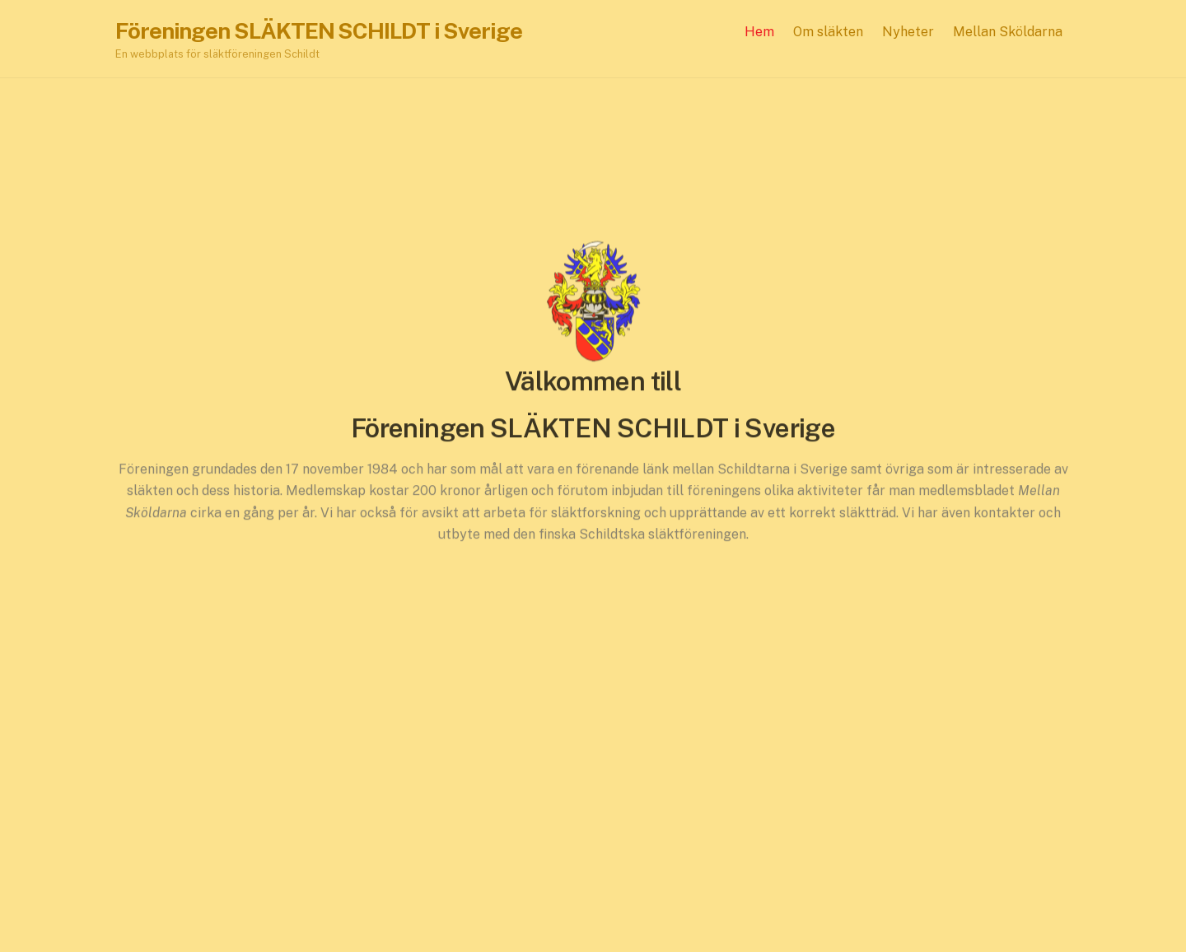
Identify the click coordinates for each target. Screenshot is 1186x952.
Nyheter (908, 32)
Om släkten (828, 32)
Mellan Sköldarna (1007, 32)
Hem (759, 32)
